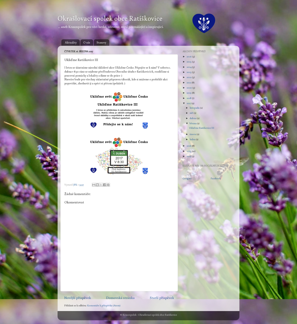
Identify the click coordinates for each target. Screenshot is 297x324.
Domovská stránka (120, 297)
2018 (189, 98)
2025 (189, 61)
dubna (193, 118)
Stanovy (101, 42)
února (193, 134)
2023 (189, 72)
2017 (189, 103)
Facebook (216, 178)
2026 (189, 56)
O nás (86, 42)
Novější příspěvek (77, 297)
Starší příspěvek (162, 297)
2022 (189, 77)
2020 (189, 87)
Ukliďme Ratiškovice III (201, 128)
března (193, 123)
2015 (189, 151)
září (192, 113)
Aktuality (71, 42)
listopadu (195, 107)
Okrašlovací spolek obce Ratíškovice (110, 18)
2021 (189, 82)
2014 (189, 156)
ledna (193, 139)
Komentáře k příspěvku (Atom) (103, 305)
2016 (189, 145)
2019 (189, 92)
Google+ (187, 178)
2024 (189, 67)
